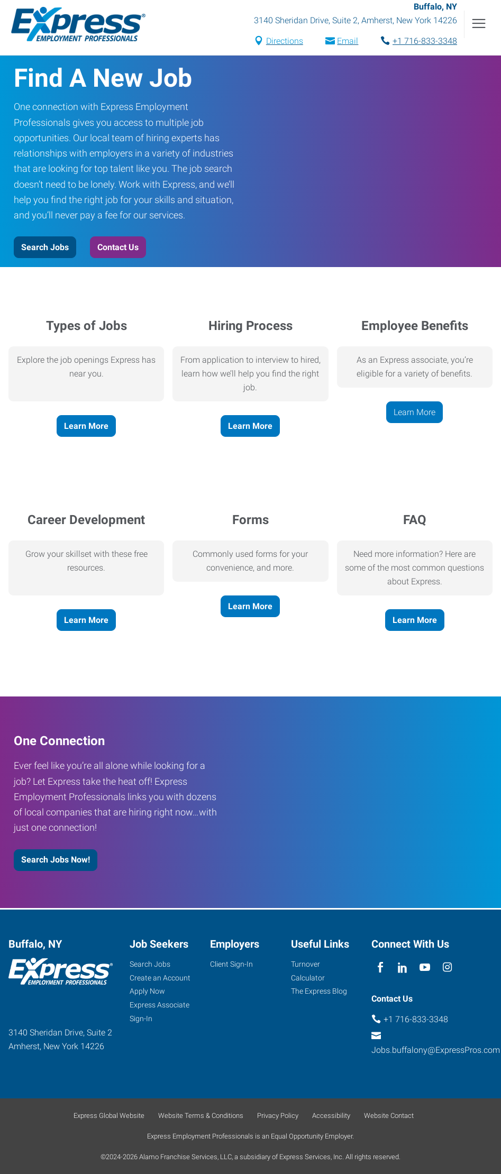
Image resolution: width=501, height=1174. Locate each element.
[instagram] (447, 968)
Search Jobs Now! (55, 861)
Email (347, 42)
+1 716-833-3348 (425, 42)
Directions (284, 42)
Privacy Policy (277, 1116)
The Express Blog (319, 991)
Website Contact (389, 1116)
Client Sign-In (231, 964)
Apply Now (147, 991)
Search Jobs (45, 249)
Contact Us (118, 249)
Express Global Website (109, 1116)
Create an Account (160, 978)
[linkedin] (403, 968)
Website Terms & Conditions (200, 1116)
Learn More (86, 427)
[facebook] (380, 968)
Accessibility (331, 1116)
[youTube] (425, 968)
